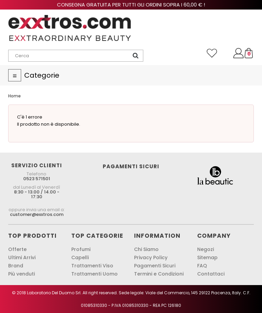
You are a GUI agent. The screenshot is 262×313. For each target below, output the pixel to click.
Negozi (205, 249)
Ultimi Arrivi (21, 257)
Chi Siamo (146, 249)
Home (14, 96)
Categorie (41, 75)
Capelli (80, 257)
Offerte (17, 249)
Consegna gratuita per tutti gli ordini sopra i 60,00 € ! (131, 4)
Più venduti (21, 273)
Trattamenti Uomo (94, 273)
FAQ (202, 265)
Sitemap (207, 257)
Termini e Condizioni (159, 273)
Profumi (80, 249)
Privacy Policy (151, 257)
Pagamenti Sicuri (154, 265)
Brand (15, 265)
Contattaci (210, 273)
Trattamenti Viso (92, 265)
